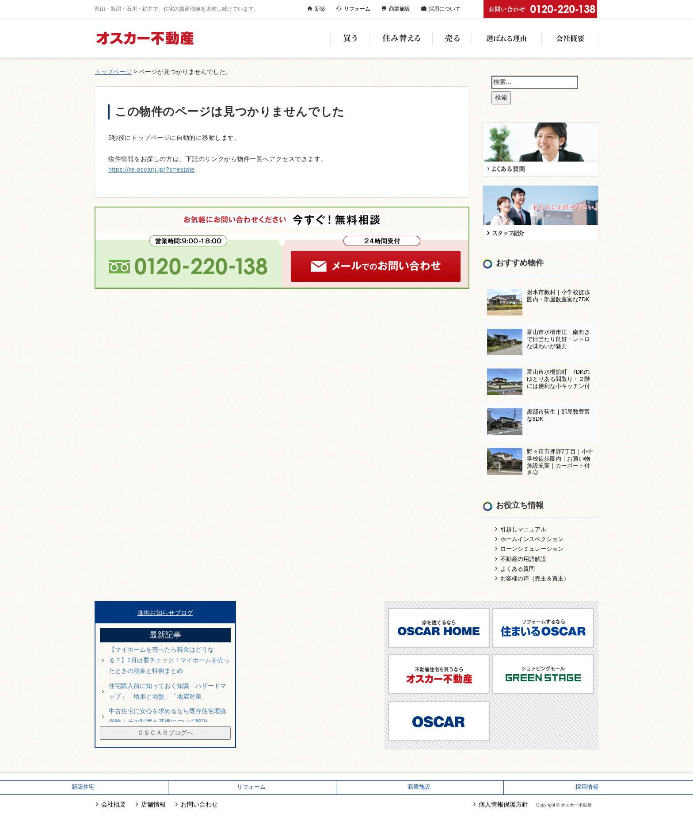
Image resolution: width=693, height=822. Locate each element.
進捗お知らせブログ (165, 612)
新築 (320, 9)
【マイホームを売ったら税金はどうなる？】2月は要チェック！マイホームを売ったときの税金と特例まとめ (169, 660)
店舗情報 (153, 804)
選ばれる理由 (506, 38)
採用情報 (586, 787)
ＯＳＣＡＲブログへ (165, 732)
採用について (445, 9)
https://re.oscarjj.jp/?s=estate (151, 169)
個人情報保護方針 (503, 804)
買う (349, 38)
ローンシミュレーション (532, 548)
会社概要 (569, 38)
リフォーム (357, 9)
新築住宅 (83, 787)
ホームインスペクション (532, 539)
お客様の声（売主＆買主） (534, 578)
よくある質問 (517, 568)
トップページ (113, 71)
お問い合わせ (199, 804)
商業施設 (399, 9)
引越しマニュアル (523, 529)
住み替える (400, 38)
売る (452, 38)
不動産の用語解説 (523, 559)
